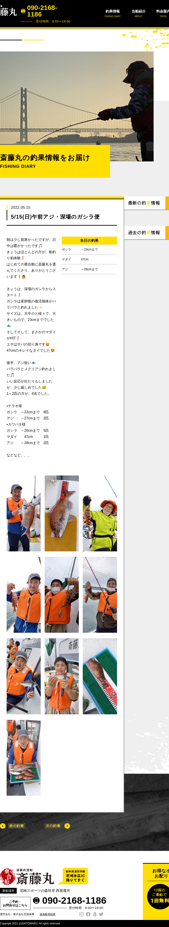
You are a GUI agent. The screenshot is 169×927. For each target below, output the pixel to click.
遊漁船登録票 (47, 914)
